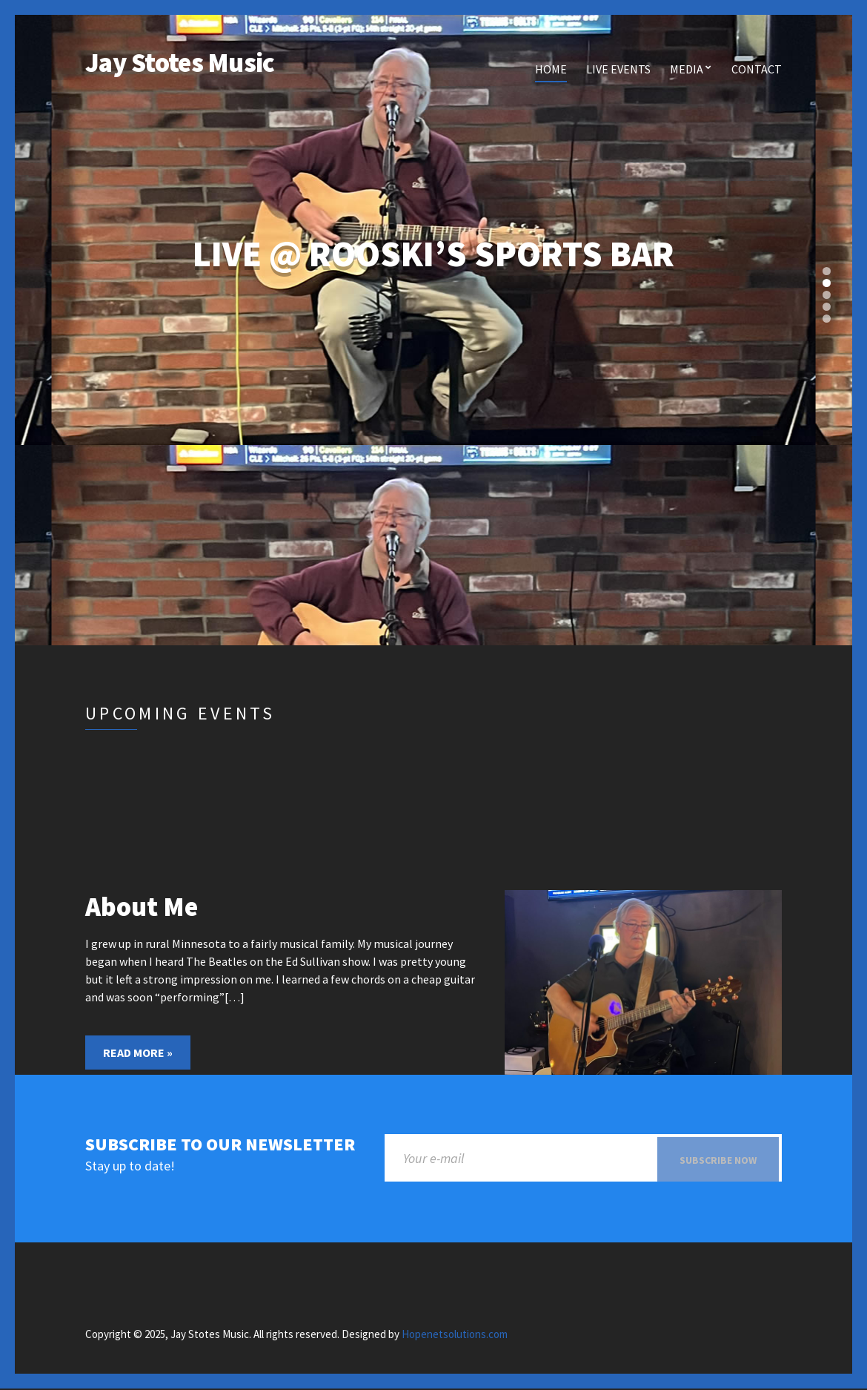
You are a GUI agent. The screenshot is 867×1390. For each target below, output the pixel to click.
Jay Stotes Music (179, 62)
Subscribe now (718, 1160)
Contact (756, 69)
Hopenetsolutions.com (455, 1335)
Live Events (618, 69)
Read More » (138, 1052)
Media (686, 69)
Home (551, 69)
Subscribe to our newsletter (220, 1145)
